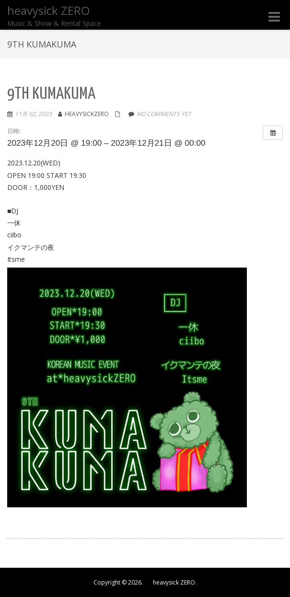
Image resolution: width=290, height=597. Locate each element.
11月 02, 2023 (33, 114)
